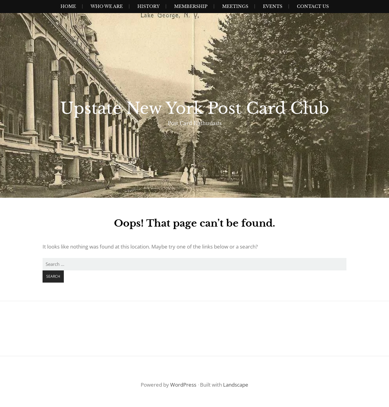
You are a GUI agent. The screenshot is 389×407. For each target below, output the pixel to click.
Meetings (235, 6)
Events (272, 6)
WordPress (183, 384)
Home (68, 6)
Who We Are (107, 6)
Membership (191, 6)
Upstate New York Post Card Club (194, 108)
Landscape (235, 384)
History (148, 6)
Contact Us (313, 6)
